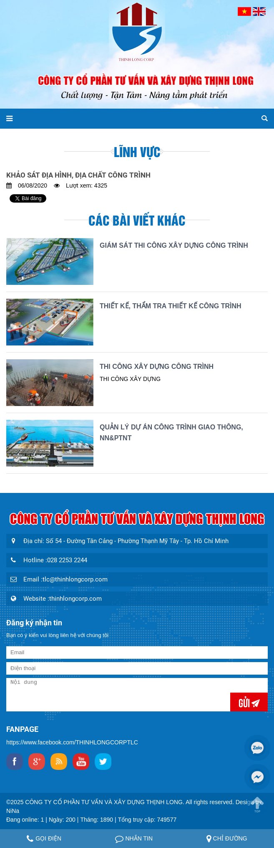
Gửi (245, 702)
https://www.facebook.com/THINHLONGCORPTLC (72, 742)
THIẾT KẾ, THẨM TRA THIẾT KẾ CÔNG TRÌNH (170, 306)
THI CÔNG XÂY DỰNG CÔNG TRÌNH (157, 366)
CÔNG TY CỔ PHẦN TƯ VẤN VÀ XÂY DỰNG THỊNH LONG (104, 802)
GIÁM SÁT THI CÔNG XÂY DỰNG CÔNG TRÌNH (174, 245)
